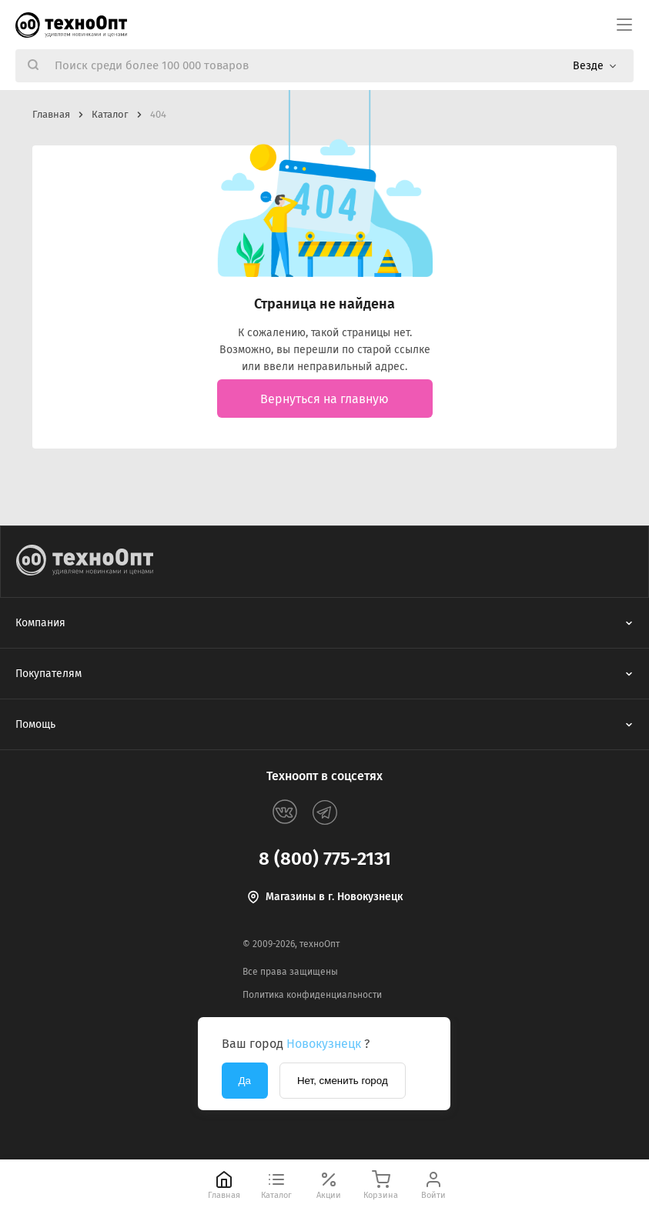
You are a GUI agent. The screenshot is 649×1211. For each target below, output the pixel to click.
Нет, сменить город (342, 1080)
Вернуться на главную (324, 399)
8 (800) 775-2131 (325, 858)
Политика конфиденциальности (312, 994)
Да (245, 1080)
